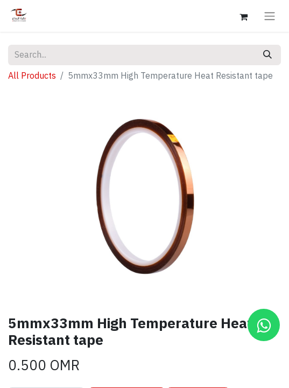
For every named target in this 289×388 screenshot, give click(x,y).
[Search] (267, 55)
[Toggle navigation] (269, 15)
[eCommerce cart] (243, 15)
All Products (32, 76)
